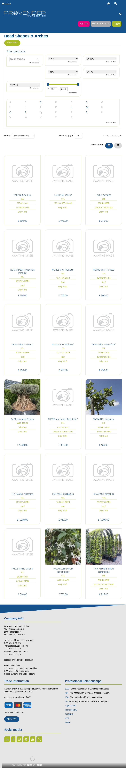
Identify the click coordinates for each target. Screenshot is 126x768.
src (120, 14)
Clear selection (34, 63)
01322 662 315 (100, 23)
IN (19, 739)
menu (8, 3)
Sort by (7, 136)
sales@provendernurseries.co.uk (18, 660)
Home (108, 3)
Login (117, 23)
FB (13, 739)
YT (32, 739)
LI (7, 739)
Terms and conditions (13, 713)
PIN (26, 739)
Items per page (66, 136)
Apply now (11, 719)
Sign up (83, 23)
